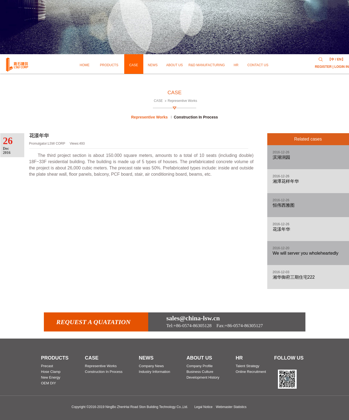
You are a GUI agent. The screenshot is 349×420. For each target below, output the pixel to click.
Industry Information (154, 371)
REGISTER (323, 67)
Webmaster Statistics (231, 407)
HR (239, 357)
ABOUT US (199, 357)
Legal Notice (203, 407)
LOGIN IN (341, 67)
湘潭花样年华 (286, 181)
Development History (202, 377)
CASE (158, 101)
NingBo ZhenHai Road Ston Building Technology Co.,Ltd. (146, 407)
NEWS (146, 357)
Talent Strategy (247, 366)
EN (339, 59)
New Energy (50, 377)
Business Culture (199, 371)
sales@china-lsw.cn (193, 318)
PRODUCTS (55, 357)
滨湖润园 (281, 157)
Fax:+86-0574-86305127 (214, 325)
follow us (289, 358)
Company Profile (199, 366)
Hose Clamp (51, 371)
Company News (151, 366)
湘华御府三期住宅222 (294, 277)
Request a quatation (93, 321)
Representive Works (182, 101)
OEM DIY (48, 383)
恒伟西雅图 (284, 205)
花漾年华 (281, 229)
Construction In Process (196, 117)
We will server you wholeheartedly (306, 253)
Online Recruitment (251, 371)
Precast (47, 366)
